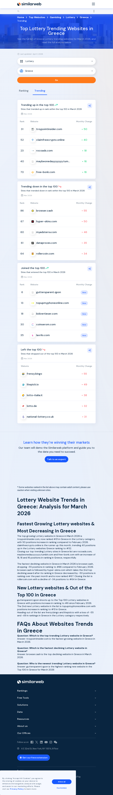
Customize (62, 788)
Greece (84, 17)
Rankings (22, 690)
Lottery (70, 17)
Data (20, 711)
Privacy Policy (17, 789)
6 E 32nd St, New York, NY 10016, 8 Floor (39, 748)
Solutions (22, 704)
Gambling (55, 17)
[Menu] (93, 4)
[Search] (56, 11)
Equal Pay (76, 777)
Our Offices (23, 733)
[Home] (29, 4)
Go (56, 80)
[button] (56, 61)
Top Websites (37, 17)
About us (22, 726)
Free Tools (23, 697)
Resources (23, 719)
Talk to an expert (56, 459)
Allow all (61, 782)
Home (20, 17)
